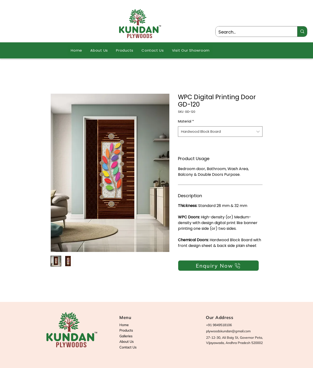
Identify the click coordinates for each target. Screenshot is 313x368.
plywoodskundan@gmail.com (228, 331)
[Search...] (252, 32)
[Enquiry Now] (218, 265)
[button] (124, 50)
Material (186, 121)
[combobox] (220, 131)
